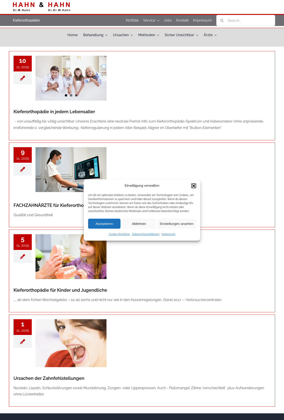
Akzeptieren (104, 224)
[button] (193, 186)
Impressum (168, 234)
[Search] (221, 20)
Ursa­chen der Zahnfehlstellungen (49, 378)
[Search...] (245, 20)
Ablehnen (139, 224)
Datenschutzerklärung (145, 234)
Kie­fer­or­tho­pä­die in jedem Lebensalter (54, 111)
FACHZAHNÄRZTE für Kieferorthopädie (55, 205)
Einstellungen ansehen (176, 224)
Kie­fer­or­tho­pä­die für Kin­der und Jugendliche (60, 290)
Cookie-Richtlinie (119, 234)
